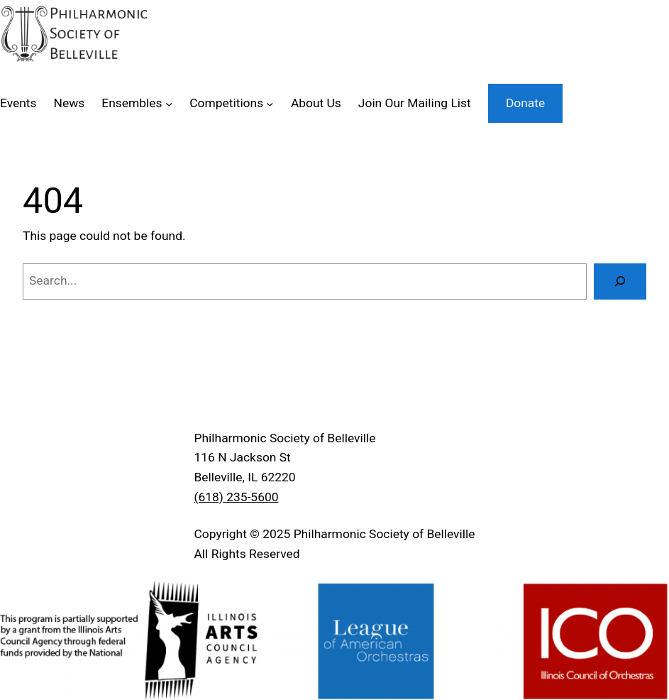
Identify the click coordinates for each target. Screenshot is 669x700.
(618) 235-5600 (236, 497)
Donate (525, 103)
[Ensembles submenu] (168, 102)
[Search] (620, 281)
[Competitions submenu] (269, 102)
